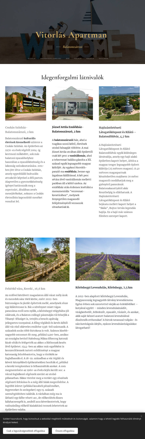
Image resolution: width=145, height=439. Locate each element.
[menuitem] (50, 59)
